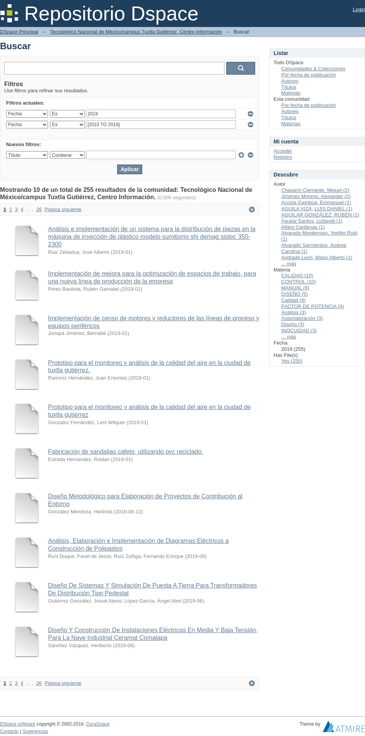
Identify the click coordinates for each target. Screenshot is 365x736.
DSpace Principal (19, 32)
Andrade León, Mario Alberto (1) (316, 257)
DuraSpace (97, 724)
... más (288, 263)
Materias (290, 93)
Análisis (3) (293, 312)
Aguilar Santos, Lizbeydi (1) (311, 221)
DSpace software (17, 724)
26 (38, 209)
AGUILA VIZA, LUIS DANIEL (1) (316, 208)
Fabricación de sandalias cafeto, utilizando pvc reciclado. (125, 451)
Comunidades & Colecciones (313, 69)
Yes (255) (291, 361)
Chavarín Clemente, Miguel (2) (315, 190)
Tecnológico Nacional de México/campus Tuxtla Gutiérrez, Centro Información (136, 32)
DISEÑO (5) (294, 294)
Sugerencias (35, 731)
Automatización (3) (302, 318)
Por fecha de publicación (308, 75)
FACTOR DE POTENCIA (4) (312, 306)
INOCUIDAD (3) (299, 330)
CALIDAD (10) (297, 275)
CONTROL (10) (298, 282)
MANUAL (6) (295, 288)
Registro (283, 157)
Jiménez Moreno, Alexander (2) (316, 196)
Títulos (288, 87)
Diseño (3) (292, 324)
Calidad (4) (293, 300)
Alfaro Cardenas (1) (303, 227)
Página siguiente (63, 209)
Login (359, 9)
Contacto (9, 731)
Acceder (283, 151)
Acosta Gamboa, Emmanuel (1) (316, 202)
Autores (290, 81)
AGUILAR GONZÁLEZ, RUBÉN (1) (320, 215)
